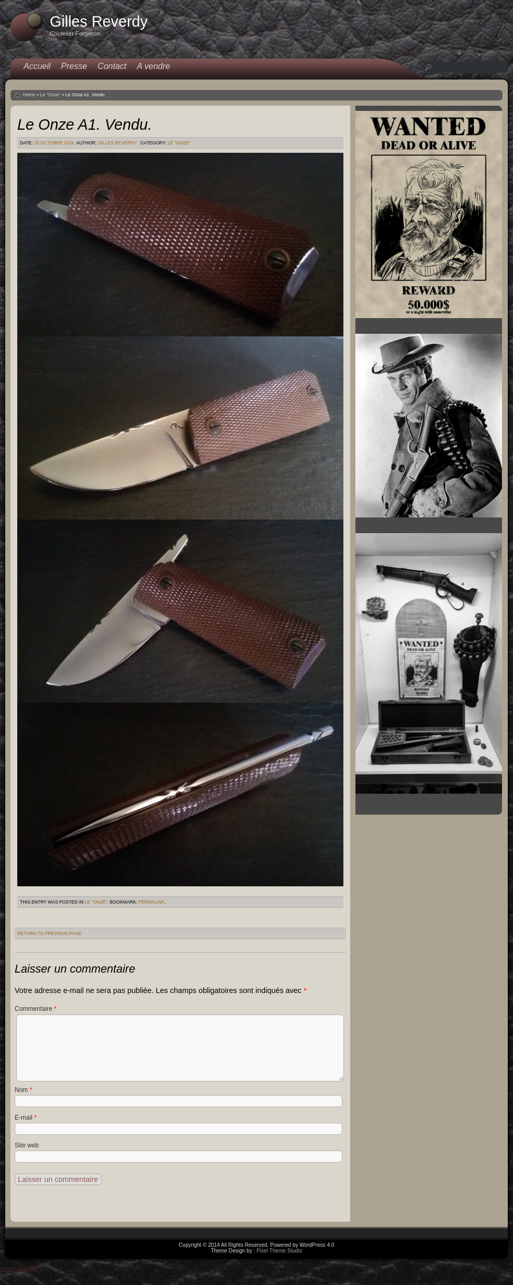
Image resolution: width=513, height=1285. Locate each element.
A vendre (153, 66)
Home (29, 94)
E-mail (26, 1117)
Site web (27, 1145)
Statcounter (19, 1269)
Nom (23, 1090)
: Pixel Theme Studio (277, 1251)
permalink (151, 902)
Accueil (37, 66)
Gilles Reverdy (117, 142)
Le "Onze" (50, 94)
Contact (111, 66)
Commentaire (36, 1008)
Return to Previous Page (49, 933)
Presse (74, 66)
